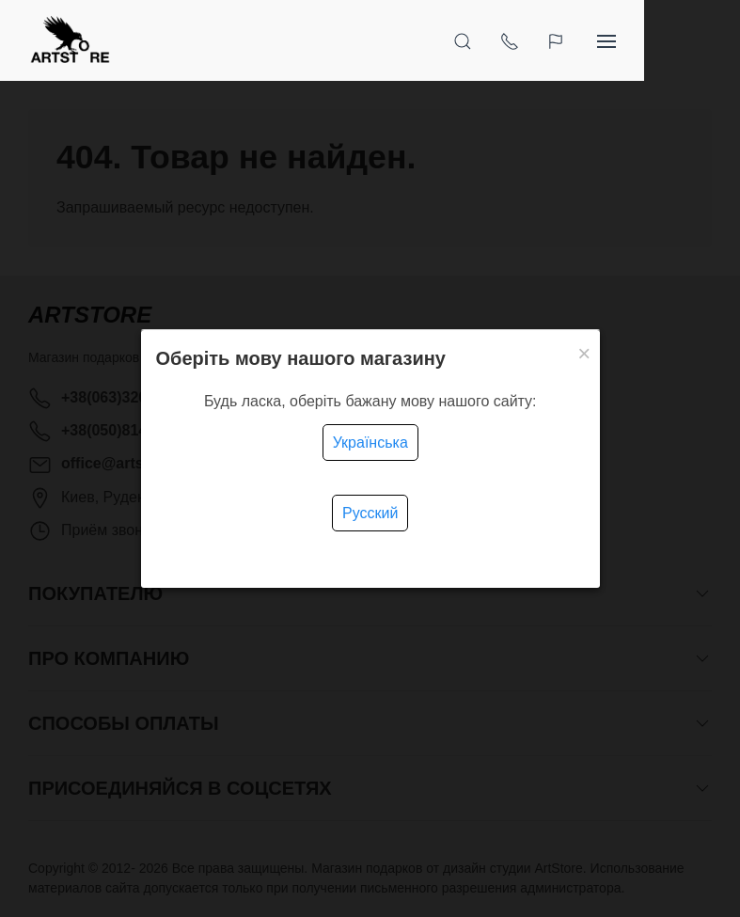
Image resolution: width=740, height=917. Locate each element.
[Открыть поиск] (558, 40)
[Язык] (654, 40)
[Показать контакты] (605, 40)
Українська (370, 443)
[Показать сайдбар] (702, 40)
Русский (370, 513)
